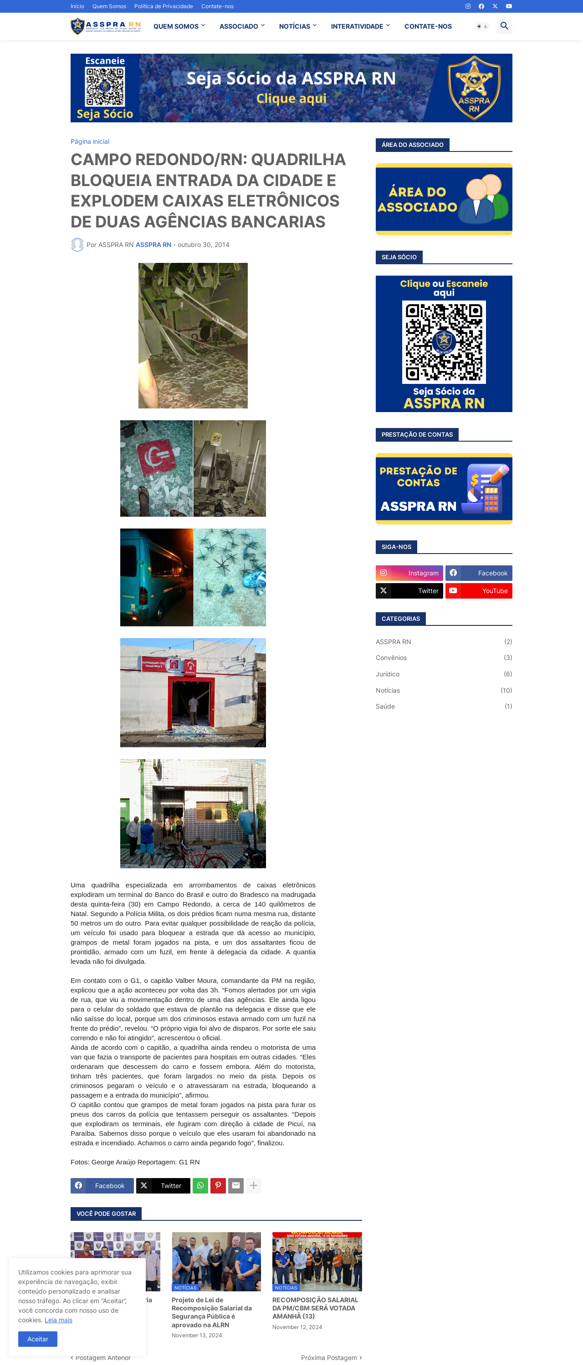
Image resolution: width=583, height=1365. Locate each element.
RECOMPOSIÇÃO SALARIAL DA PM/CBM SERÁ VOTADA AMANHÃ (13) (315, 1308)
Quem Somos (109, 6)
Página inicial (90, 141)
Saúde (444, 706)
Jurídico (444, 674)
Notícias (444, 690)
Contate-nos (217, 6)
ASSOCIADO (239, 26)
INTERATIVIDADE (357, 26)
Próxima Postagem (329, 1357)
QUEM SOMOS (176, 26)
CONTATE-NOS (428, 26)
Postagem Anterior (103, 1357)
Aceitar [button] (37, 1339)
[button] (482, 26)
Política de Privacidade (163, 6)
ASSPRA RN (444, 641)
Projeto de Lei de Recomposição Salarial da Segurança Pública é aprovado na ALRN (212, 1312)
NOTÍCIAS (294, 26)
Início (77, 6)
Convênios (444, 657)
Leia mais (58, 1320)
